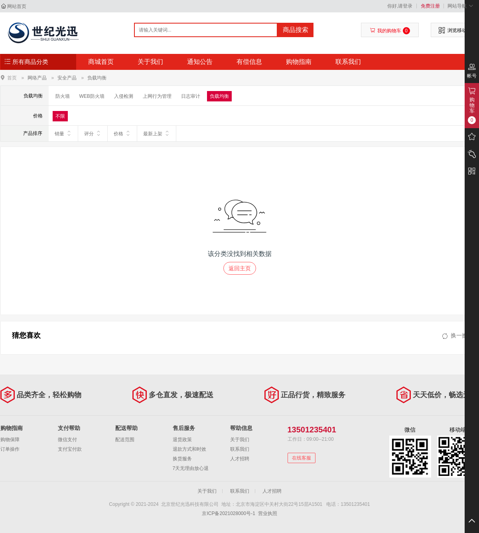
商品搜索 (295, 29)
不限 (60, 116)
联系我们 (348, 61)
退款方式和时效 (189, 449)
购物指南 (298, 61)
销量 (63, 133)
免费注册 (430, 6)
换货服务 (182, 459)
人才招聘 (239, 459)
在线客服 (301, 458)
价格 (122, 133)
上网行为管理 (157, 96)
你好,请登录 (399, 6)
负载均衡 (96, 78)
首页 (12, 77)
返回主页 (240, 268)
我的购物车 (390, 31)
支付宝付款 (70, 449)
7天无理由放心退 (191, 468)
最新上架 (156, 133)
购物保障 (10, 439)
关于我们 (150, 61)
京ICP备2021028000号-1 (228, 513)
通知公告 (200, 61)
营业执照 (267, 513)
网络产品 (37, 78)
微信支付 (67, 439)
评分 (92, 133)
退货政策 (182, 439)
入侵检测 (123, 96)
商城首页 (101, 61)
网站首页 (16, 6)
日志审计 (190, 96)
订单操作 (10, 449)
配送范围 (124, 439)
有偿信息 (249, 61)
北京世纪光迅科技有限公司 (42, 33)
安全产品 (67, 78)
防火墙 (62, 96)
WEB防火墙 (91, 96)
